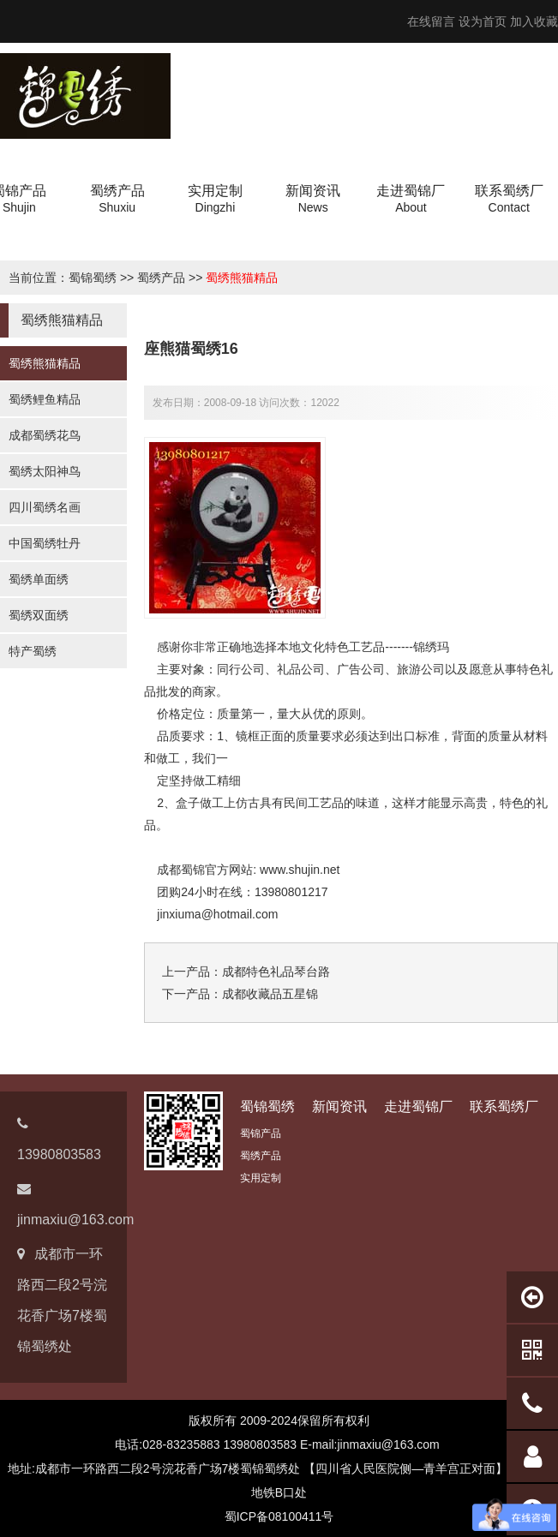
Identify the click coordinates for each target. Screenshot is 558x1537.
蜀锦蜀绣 (93, 277)
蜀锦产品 (260, 1133)
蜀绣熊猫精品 (242, 277)
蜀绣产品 (161, 277)
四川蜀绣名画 (45, 507)
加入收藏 (534, 21)
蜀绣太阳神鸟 (45, 471)
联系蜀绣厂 (504, 1106)
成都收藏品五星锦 (270, 994)
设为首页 (483, 21)
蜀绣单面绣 (39, 579)
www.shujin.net (299, 869)
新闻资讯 (339, 1106)
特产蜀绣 (33, 651)
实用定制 (260, 1178)
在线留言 (431, 21)
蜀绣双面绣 (39, 615)
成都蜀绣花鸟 (45, 435)
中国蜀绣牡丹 (45, 543)
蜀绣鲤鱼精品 (45, 399)
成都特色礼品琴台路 (276, 971)
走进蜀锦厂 (418, 1106)
